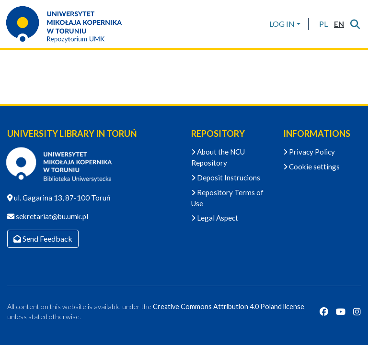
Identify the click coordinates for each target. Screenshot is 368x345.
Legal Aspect (214, 217)
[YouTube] (340, 312)
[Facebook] (324, 312)
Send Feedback (42, 238)
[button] (323, 24)
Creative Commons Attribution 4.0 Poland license (228, 306)
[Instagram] (357, 312)
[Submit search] (355, 24)
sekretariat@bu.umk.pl (51, 216)
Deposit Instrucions (225, 177)
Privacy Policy (309, 151)
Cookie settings (311, 166)
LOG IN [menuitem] (282, 23)
